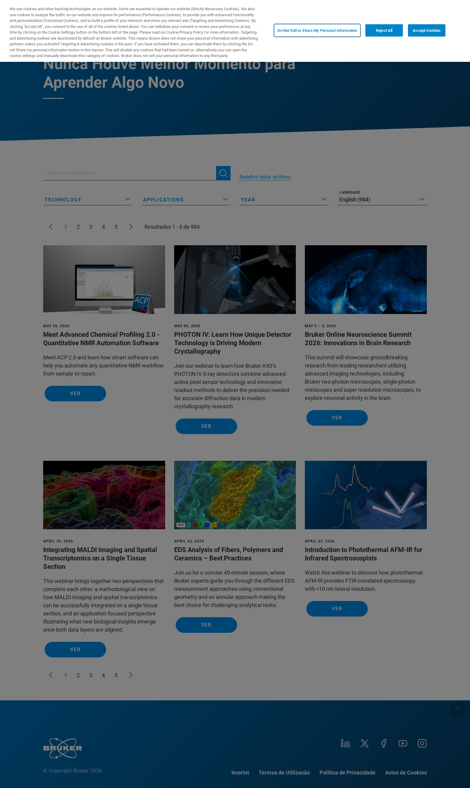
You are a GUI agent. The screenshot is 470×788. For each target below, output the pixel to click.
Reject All (384, 30)
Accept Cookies (427, 30)
